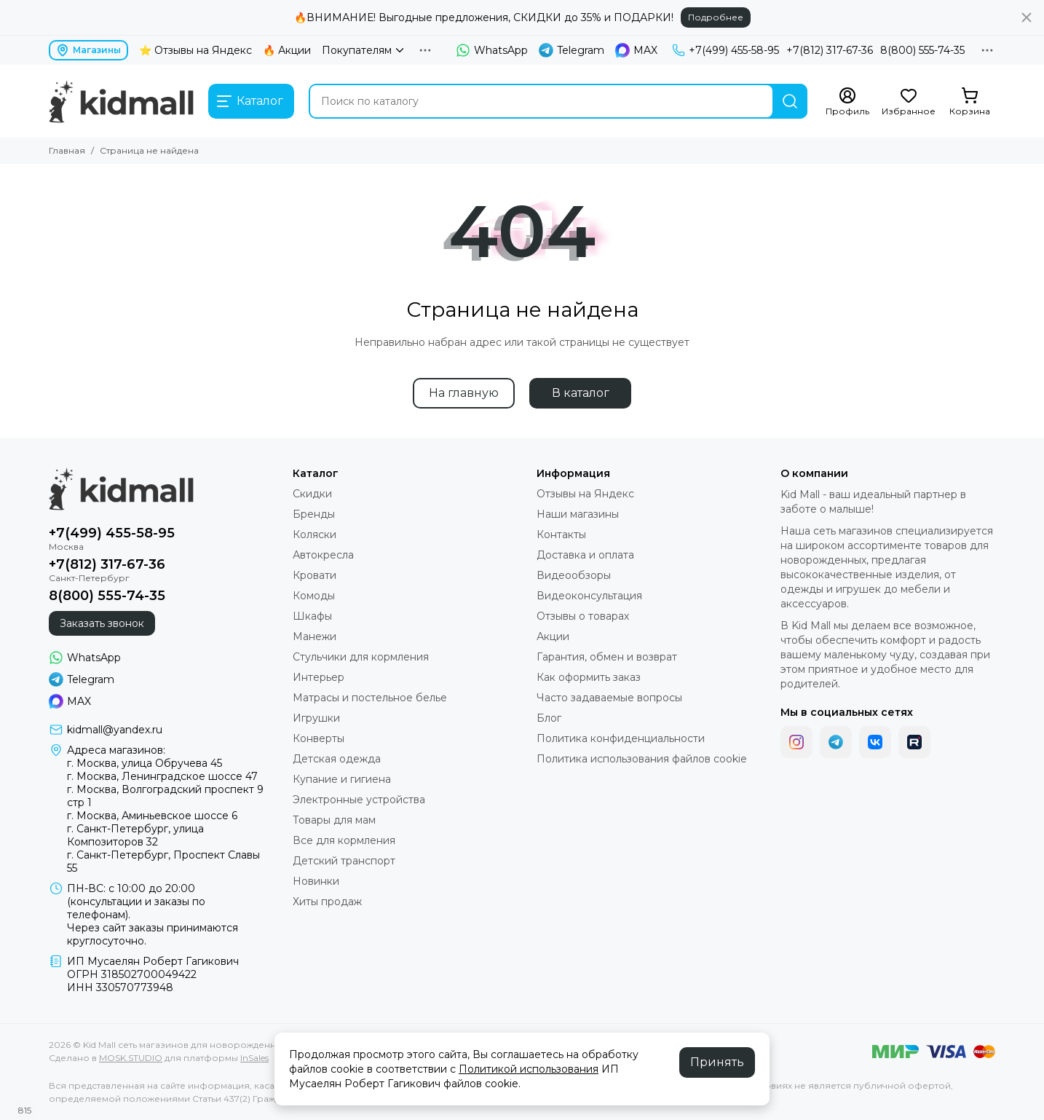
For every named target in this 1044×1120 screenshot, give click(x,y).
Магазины (88, 50)
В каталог (580, 393)
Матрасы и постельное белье (370, 697)
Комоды (314, 595)
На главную (464, 393)
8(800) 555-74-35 (922, 50)
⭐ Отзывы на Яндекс (195, 50)
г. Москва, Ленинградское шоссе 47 (162, 776)
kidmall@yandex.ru (114, 729)
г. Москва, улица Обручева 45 (144, 763)
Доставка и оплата (585, 554)
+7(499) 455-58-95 (725, 50)
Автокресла (323, 554)
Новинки (316, 881)
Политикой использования (528, 1069)
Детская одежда (337, 758)
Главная (67, 150)
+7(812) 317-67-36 (829, 50)
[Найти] (789, 101)
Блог (549, 718)
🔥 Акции (287, 50)
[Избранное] (909, 102)
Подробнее (715, 17)
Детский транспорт (344, 860)
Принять (717, 1062)
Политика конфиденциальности (621, 738)
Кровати (314, 575)
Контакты (561, 534)
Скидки (312, 493)
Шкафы (312, 616)
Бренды (314, 514)
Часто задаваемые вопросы (609, 697)
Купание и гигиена (342, 779)
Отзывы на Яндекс (585, 493)
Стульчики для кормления (361, 656)
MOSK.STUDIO (130, 1057)
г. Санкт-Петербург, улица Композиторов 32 (135, 835)
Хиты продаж (327, 901)
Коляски (314, 534)
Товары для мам (334, 820)
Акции (553, 636)
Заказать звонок (102, 623)
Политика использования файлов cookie (642, 758)
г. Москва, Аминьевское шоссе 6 (152, 815)
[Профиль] (847, 102)
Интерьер (318, 677)
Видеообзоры (574, 575)
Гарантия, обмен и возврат (607, 656)
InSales (254, 1057)
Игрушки (316, 718)
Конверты (318, 738)
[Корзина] (969, 102)
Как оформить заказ (589, 677)
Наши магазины (578, 514)
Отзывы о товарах (583, 616)
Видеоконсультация (589, 595)
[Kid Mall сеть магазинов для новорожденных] (121, 101)
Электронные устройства (359, 799)
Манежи (314, 636)
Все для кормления (344, 840)
